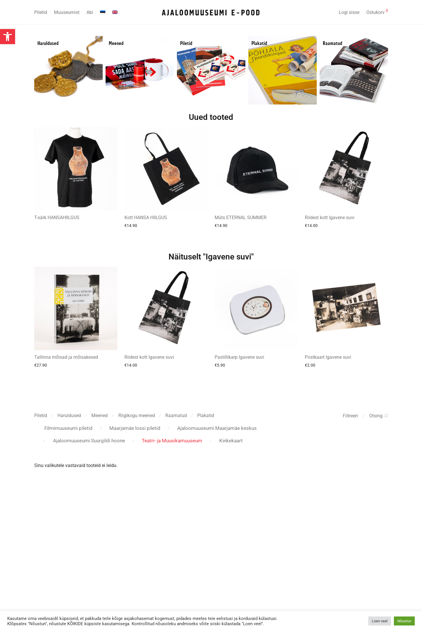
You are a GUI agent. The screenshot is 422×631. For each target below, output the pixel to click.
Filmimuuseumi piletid (68, 428)
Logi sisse (349, 12)
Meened (116, 43)
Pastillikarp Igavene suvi (239, 357)
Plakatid (259, 43)
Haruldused (48, 43)
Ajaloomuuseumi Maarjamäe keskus (217, 428)
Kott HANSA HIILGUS (145, 217)
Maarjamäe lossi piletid (134, 428)
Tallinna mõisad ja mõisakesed (66, 357)
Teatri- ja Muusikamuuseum (172, 440)
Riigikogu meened (136, 415)
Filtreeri (350, 416)
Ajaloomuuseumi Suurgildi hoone (89, 440)
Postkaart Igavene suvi (328, 357)
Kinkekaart (231, 440)
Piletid (40, 12)
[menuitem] (103, 12)
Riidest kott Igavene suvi (329, 217)
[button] (7, 36)
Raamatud (332, 43)
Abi (89, 12)
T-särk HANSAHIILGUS (56, 217)
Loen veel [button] (379, 621)
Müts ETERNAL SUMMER (241, 217)
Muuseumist (66, 12)
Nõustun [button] (404, 621)
